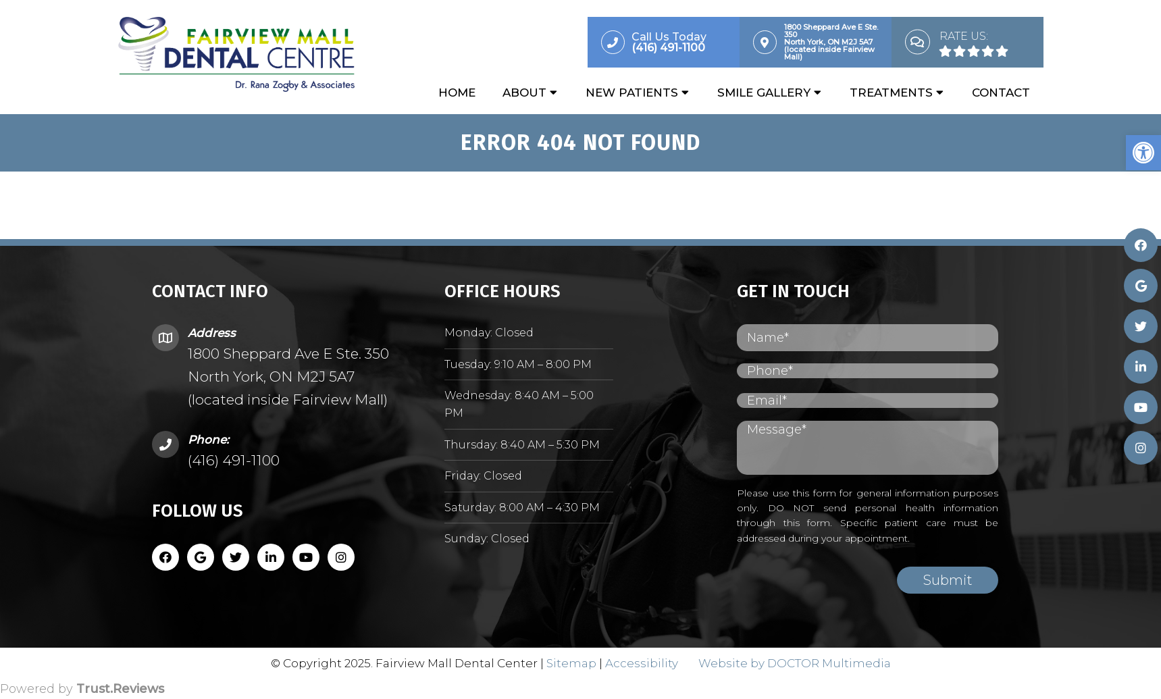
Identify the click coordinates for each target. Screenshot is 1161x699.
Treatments (891, 92)
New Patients (632, 92)
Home (456, 92)
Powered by (82, 688)
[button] (1143, 152)
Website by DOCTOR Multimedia (794, 663)
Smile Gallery (763, 92)
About (524, 92)
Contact (1001, 92)
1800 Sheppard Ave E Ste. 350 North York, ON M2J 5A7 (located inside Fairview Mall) (288, 376)
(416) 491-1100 (234, 460)
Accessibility (641, 663)
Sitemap (571, 663)
